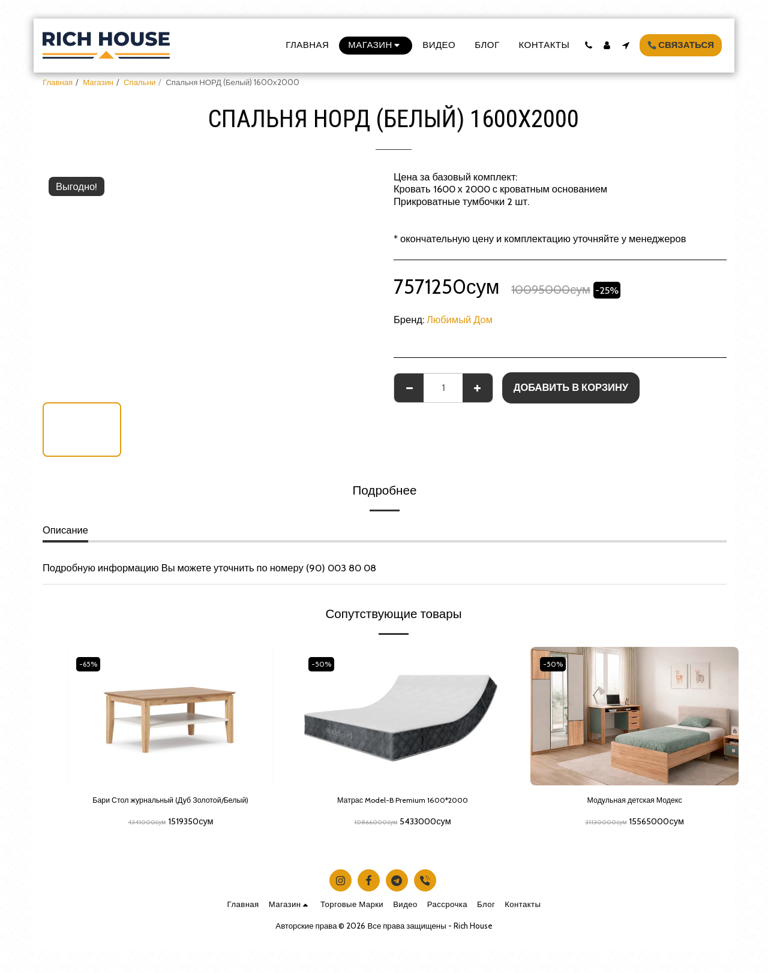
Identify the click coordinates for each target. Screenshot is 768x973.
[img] (634, 716)
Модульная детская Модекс (634, 802)
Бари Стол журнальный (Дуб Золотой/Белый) (170, 809)
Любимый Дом (460, 320)
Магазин (98, 82)
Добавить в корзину (571, 387)
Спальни (139, 82)
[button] (588, 45)
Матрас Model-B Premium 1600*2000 (402, 802)
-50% (324, 663)
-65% (91, 663)
